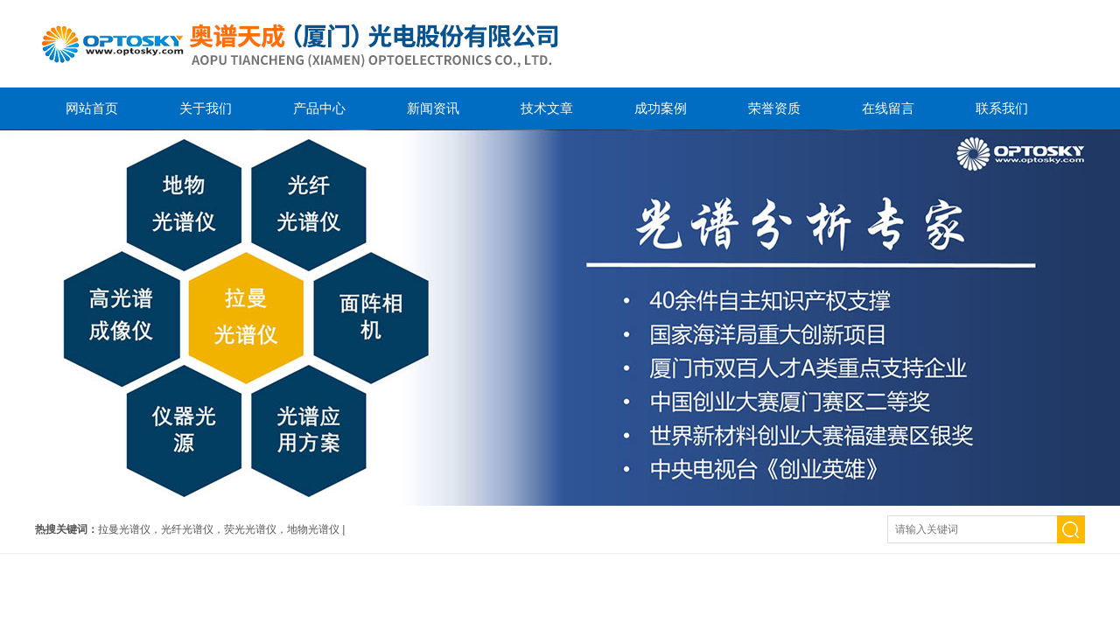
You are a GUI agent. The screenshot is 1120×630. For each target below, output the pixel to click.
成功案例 (660, 108)
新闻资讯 (433, 108)
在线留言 (888, 108)
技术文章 (547, 108)
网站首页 (92, 108)
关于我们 (205, 108)
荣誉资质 (774, 108)
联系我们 (1002, 108)
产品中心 (319, 108)
